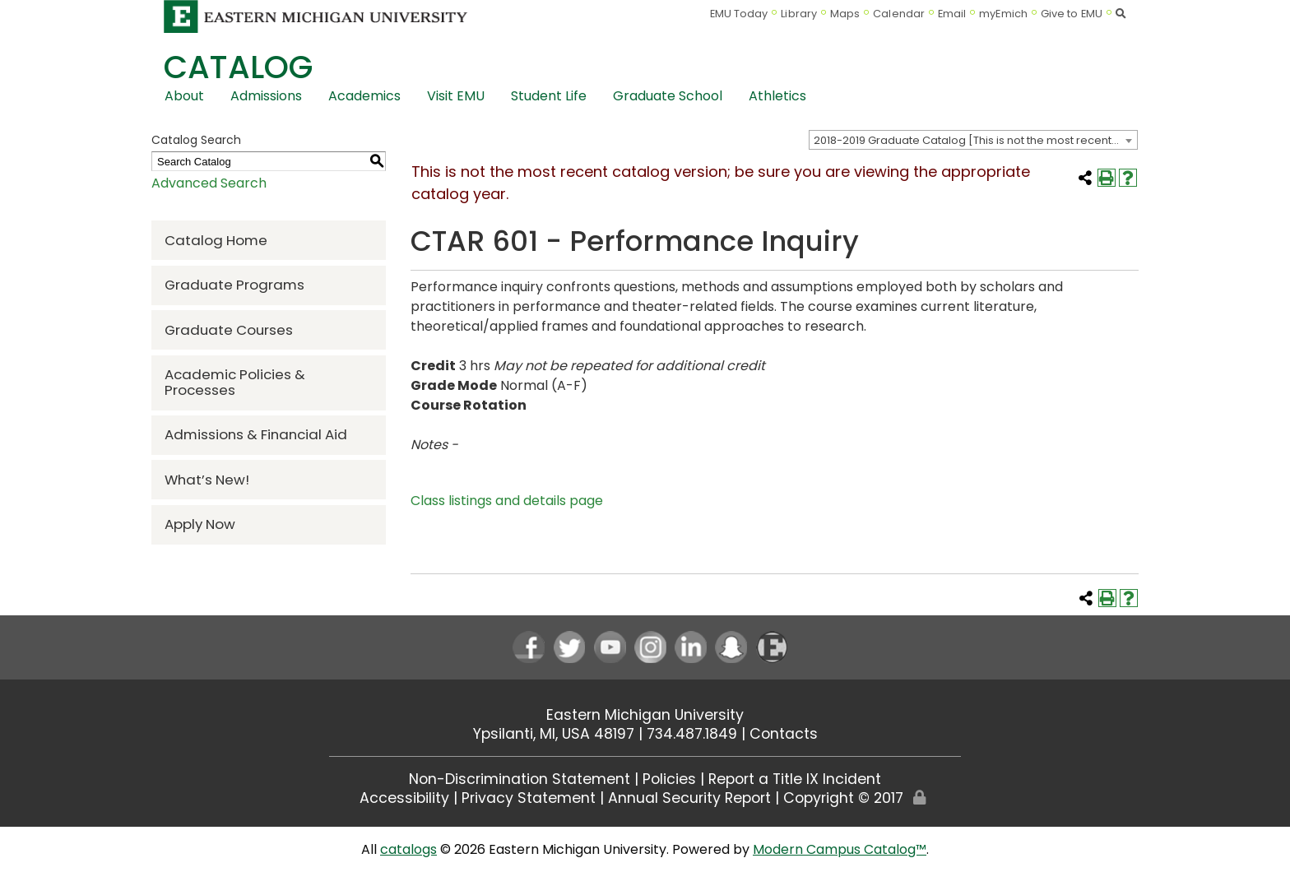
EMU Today (739, 14)
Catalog (238, 67)
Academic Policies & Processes (235, 382)
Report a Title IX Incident (794, 779)
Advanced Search (209, 183)
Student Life (549, 95)
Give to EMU (1071, 14)
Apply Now (200, 524)
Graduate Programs (234, 285)
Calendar (899, 14)
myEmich (1003, 14)
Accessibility (404, 798)
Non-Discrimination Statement (519, 779)
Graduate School (667, 95)
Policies (669, 779)
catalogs (408, 849)
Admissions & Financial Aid (256, 434)
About (184, 95)
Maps (845, 14)
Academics (364, 95)
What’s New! (207, 479)
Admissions (266, 95)
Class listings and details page (507, 500)
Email (952, 14)
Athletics (777, 95)
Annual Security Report (689, 798)
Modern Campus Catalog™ (839, 849)
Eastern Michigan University (645, 715)
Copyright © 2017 (843, 798)
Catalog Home (216, 240)
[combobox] (973, 140)
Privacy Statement (529, 798)
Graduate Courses (229, 330)
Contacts (783, 734)
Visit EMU (456, 95)
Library (799, 14)
